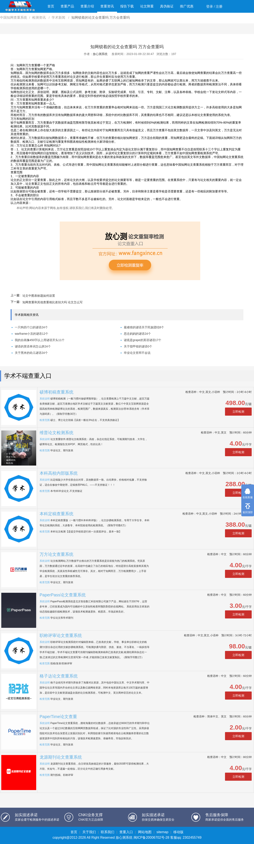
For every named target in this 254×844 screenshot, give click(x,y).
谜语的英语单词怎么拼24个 (33, 346)
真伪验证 (167, 6)
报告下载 (127, 6)
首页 (50, 6)
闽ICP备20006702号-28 (151, 837)
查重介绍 (87, 6)
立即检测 (238, 411)
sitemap (162, 832)
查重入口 (126, 832)
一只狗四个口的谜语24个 (31, 327)
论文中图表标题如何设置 (38, 295)
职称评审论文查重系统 (61, 635)
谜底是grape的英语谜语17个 (142, 340)
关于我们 (89, 832)
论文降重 (147, 6)
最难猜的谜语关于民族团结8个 (144, 327)
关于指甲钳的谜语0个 (138, 346)
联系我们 (107, 832)
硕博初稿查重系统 (56, 392)
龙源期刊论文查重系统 (61, 757)
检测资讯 (39, 17)
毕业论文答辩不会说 (137, 352)
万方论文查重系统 (56, 554)
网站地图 (145, 832)
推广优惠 (186, 6)
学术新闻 (59, 17)
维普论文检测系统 (56, 432)
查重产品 (67, 6)
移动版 (178, 832)
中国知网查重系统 (13, 17)
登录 (209, 6)
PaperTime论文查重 (58, 716)
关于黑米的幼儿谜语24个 (31, 352)
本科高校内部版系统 (59, 473)
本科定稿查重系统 (56, 513)
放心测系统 (100, 54)
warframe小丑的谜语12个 (31, 333)
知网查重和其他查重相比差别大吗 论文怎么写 (52, 302)
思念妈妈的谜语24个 (137, 333)
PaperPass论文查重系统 (63, 595)
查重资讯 (107, 6)
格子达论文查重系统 (59, 676)
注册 (219, 6)
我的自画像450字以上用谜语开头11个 (40, 340)
